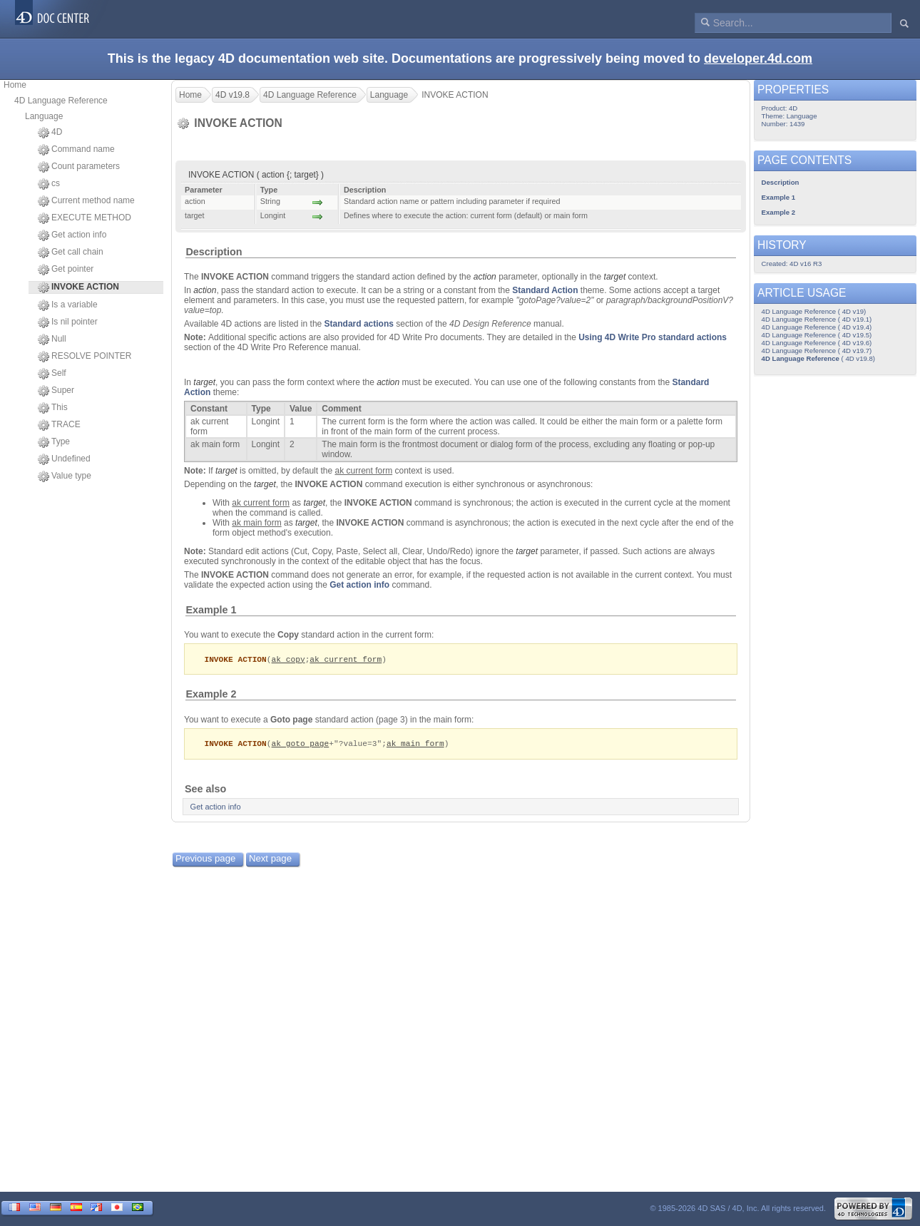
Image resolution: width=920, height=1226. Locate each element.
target (615, 277)
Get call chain (70, 252)
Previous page (205, 859)
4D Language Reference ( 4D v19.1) (817, 319)
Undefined (64, 459)
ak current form (346, 659)
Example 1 (210, 609)
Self (52, 373)
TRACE (59, 425)
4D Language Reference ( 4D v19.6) (817, 343)
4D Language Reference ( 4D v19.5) (817, 335)
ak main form (415, 744)
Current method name (86, 201)
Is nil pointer (68, 322)
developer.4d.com (758, 58)
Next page (270, 859)
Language (44, 116)
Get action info (72, 235)
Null (52, 339)
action (485, 277)
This (53, 408)
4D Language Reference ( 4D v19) (814, 311)
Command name (76, 149)
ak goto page (300, 744)
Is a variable (68, 305)
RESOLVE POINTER (84, 356)
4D (50, 132)
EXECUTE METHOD (84, 218)
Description (213, 251)
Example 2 (210, 694)
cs (49, 184)
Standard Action (545, 290)
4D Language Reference (61, 101)
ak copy (288, 659)
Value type (64, 476)
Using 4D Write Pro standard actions (652, 337)
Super (56, 391)
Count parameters (79, 167)
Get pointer (65, 269)
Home (15, 85)
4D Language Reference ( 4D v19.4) (817, 327)
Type (54, 442)
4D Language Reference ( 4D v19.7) (817, 350)
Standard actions (359, 324)
